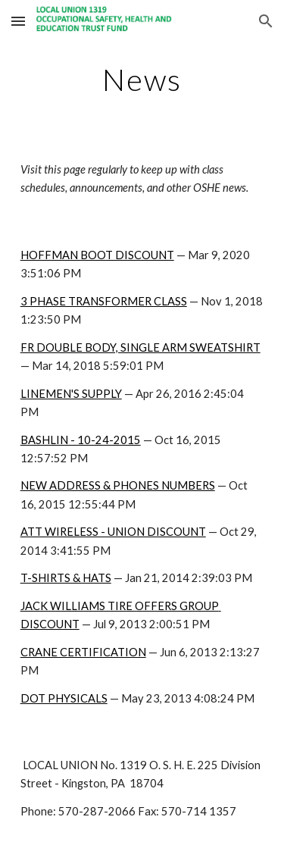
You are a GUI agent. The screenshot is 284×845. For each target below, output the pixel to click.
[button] (18, 21)
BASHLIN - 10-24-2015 (80, 439)
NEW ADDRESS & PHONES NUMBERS (117, 485)
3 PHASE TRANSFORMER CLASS (103, 301)
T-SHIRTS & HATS (65, 577)
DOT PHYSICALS (64, 698)
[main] (142, 79)
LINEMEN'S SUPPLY (71, 393)
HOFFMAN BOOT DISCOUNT (97, 255)
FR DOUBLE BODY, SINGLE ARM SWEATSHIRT (140, 347)
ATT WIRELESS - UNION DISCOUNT (113, 531)
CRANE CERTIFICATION (83, 652)
